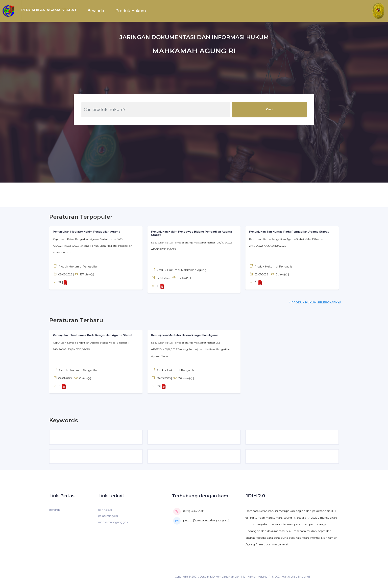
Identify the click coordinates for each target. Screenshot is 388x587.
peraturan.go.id (108, 517)
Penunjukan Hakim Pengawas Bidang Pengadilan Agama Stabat (192, 233)
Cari (269, 109)
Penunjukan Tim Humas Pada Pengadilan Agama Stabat (289, 231)
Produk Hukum (130, 10)
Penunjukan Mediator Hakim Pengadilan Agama (87, 231)
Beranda (95, 10)
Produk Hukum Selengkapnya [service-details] (314, 302)
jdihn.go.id (105, 511)
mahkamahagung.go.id (114, 523)
